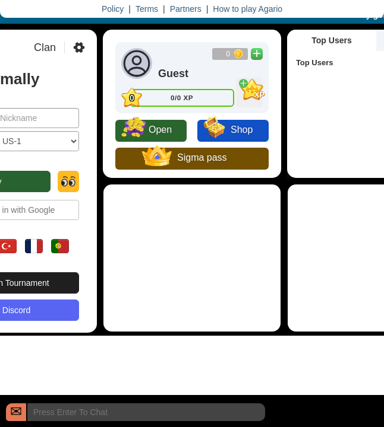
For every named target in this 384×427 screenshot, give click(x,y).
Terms (147, 9)
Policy (113, 9)
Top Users (331, 40)
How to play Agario (247, 9)
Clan (45, 47)
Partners (186, 9)
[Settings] (79, 47)
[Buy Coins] (257, 54)
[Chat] (16, 412)
